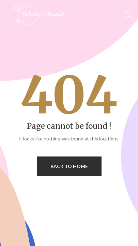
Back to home (69, 166)
